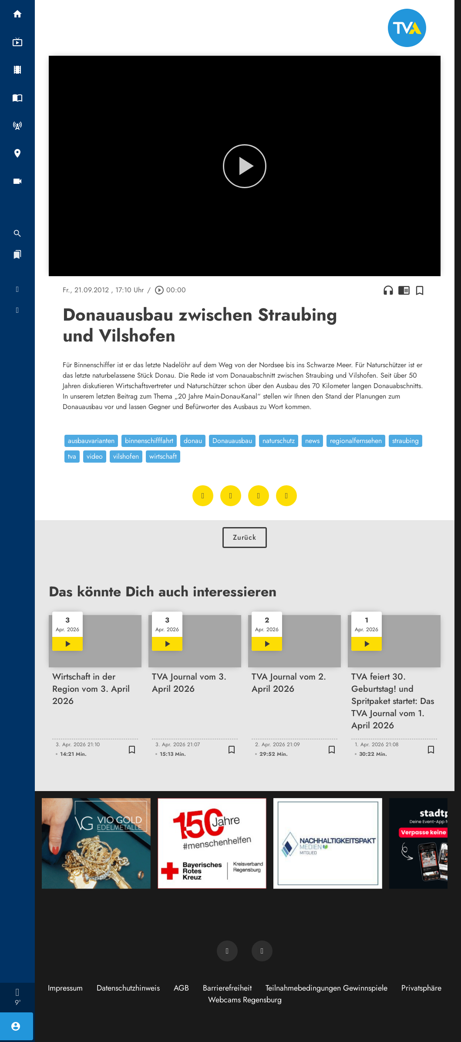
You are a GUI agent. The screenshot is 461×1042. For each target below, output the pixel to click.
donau (193, 441)
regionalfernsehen (356, 441)
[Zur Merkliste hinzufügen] (420, 290)
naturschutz (278, 441)
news (312, 441)
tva (72, 456)
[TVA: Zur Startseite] (407, 28)
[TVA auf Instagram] (262, 951)
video (95, 456)
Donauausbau (232, 441)
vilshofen (126, 456)
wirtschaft (163, 456)
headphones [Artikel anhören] (388, 290)
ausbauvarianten (91, 441)
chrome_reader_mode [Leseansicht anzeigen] (404, 290)
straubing (405, 441)
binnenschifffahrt (149, 441)
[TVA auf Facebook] (227, 951)
